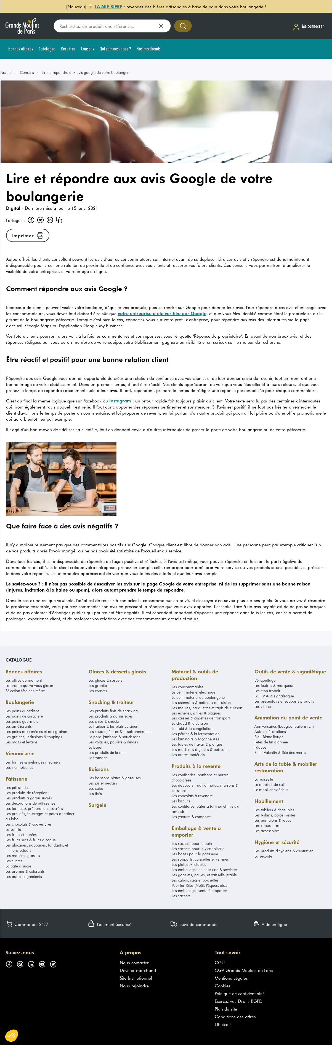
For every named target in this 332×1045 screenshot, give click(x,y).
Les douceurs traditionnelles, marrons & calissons (205, 788)
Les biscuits (181, 801)
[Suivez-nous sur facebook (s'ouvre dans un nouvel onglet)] (11, 963)
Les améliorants (19, 726)
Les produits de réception (26, 792)
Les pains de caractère (24, 716)
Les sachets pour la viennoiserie (198, 848)
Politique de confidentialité (240, 993)
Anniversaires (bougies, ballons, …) (284, 726)
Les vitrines (263, 706)
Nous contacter (134, 962)
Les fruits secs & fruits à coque (31, 839)
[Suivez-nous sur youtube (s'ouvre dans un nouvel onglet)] (44, 963)
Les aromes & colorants (25, 871)
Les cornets (98, 690)
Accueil (6, 72)
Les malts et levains (22, 742)
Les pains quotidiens (22, 710)
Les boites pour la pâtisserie (195, 853)
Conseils (27, 72)
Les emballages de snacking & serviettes (205, 869)
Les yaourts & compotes (191, 816)
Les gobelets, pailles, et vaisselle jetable (204, 874)
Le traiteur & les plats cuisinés (113, 726)
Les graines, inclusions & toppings (34, 736)
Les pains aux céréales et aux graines (37, 731)
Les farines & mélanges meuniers (33, 762)
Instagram (120, 400)
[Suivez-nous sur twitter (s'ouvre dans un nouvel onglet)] (55, 963)
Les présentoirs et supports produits (284, 701)
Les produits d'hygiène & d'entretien (284, 850)
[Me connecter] (308, 26)
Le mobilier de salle (270, 784)
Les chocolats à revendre (192, 795)
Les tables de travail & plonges (197, 744)
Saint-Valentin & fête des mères (280, 752)
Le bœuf (95, 747)
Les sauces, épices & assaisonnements (120, 731)
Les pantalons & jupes (272, 820)
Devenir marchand (138, 970)
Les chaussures (267, 825)
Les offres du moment (24, 680)
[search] (112, 26)
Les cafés (96, 788)
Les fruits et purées (21, 834)
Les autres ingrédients (24, 876)
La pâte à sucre (18, 866)
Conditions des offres (235, 1016)
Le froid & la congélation (192, 728)
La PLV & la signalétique (274, 696)
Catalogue (19, 660)
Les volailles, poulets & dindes (113, 742)
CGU (220, 962)
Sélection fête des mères (26, 690)
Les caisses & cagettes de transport (201, 718)
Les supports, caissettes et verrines (200, 859)
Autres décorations (270, 731)
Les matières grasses (23, 855)
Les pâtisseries (17, 787)
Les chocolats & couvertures (29, 824)
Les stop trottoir (267, 690)
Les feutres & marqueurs (274, 685)
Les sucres (14, 860)
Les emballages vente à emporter (199, 890)
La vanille (13, 829)
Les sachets (181, 895)
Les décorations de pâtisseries (30, 803)
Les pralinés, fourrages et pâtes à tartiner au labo (40, 816)
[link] (9, 72)
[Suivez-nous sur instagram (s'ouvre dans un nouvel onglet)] (22, 963)
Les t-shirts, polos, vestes (275, 815)
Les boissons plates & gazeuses (115, 777)
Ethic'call (223, 1024)
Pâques (260, 747)
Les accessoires (267, 830)
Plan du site (226, 1009)
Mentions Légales (231, 978)
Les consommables (187, 686)
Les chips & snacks (104, 721)
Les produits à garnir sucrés (29, 797)
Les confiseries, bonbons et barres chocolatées (200, 777)
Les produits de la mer (107, 752)
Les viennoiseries (19, 767)
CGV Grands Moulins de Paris (244, 970)
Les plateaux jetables (189, 864)
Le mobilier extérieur (271, 789)
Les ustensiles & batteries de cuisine (201, 702)
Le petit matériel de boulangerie (198, 697)
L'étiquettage (264, 680)
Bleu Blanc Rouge (268, 736)
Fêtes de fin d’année (271, 742)
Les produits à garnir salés (111, 716)
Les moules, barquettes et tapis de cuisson (207, 707)
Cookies (222, 985)
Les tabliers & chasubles (274, 809)
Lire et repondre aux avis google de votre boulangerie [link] (86, 72)
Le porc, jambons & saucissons (114, 736)
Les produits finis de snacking (113, 710)
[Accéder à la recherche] (183, 26)
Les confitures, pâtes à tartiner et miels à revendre (205, 809)
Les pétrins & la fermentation (196, 733)
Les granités (98, 685)
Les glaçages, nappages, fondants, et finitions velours (37, 847)
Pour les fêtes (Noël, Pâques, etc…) (201, 885)
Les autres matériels (188, 754)
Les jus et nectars (103, 783)
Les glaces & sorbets (105, 680)
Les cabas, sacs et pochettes (195, 880)
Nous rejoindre (134, 985)
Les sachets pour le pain (192, 843)
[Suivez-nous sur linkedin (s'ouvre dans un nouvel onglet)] (33, 963)
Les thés (95, 793)
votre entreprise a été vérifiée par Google (162, 313)
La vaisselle (263, 779)
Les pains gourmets (22, 721)
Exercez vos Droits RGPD (238, 1001)
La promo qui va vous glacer (29, 685)
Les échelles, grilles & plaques (196, 713)
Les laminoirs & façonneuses (195, 739)
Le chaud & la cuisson (190, 723)
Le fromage (98, 757)
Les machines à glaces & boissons (200, 749)
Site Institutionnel (136, 978)
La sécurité (263, 856)
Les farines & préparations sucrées (34, 808)
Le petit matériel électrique (193, 692)
